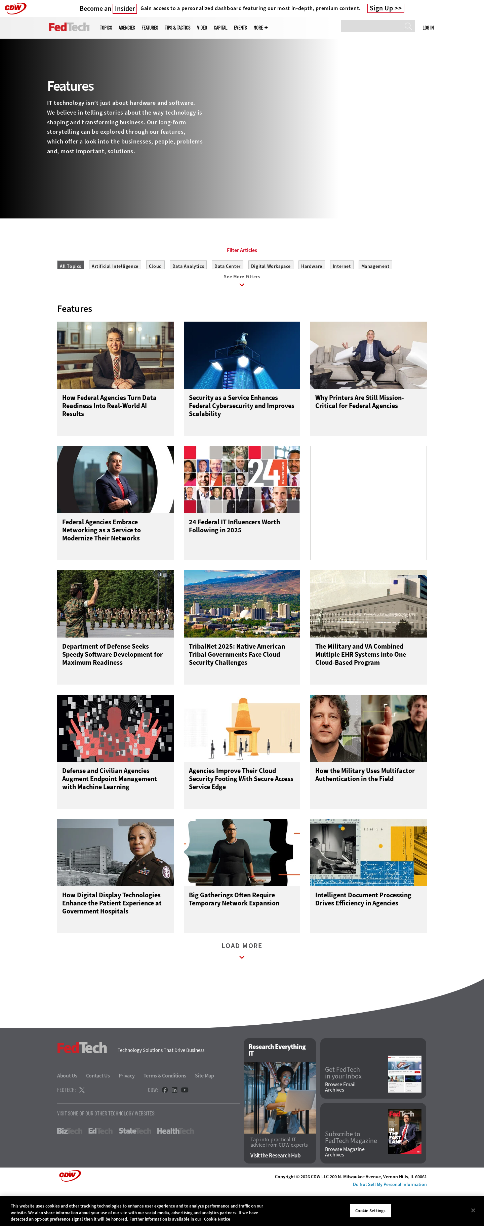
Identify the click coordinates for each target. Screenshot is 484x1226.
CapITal (220, 27)
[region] (242, 1211)
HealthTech (175, 1166)
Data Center (227, 296)
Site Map (204, 1110)
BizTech (69, 1166)
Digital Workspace (271, 296)
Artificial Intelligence (115, 296)
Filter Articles (242, 280)
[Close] (473, 1210)
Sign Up (381, 8)
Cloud (155, 296)
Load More (242, 987)
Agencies (127, 27)
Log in (428, 28)
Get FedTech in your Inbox (343, 1107)
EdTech (100, 1166)
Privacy (127, 1110)
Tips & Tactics (177, 27)
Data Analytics (188, 296)
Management (375, 296)
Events (240, 27)
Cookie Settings (370, 1210)
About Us (67, 1110)
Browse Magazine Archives (345, 1187)
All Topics (70, 296)
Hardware (311, 296)
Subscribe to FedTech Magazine (351, 1172)
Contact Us (98, 1110)
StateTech (135, 1166)
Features (150, 27)
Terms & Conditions (165, 1110)
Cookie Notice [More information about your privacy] (217, 1219)
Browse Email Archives (340, 1122)
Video (202, 27)
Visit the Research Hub (275, 1190)
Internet (342, 296)
